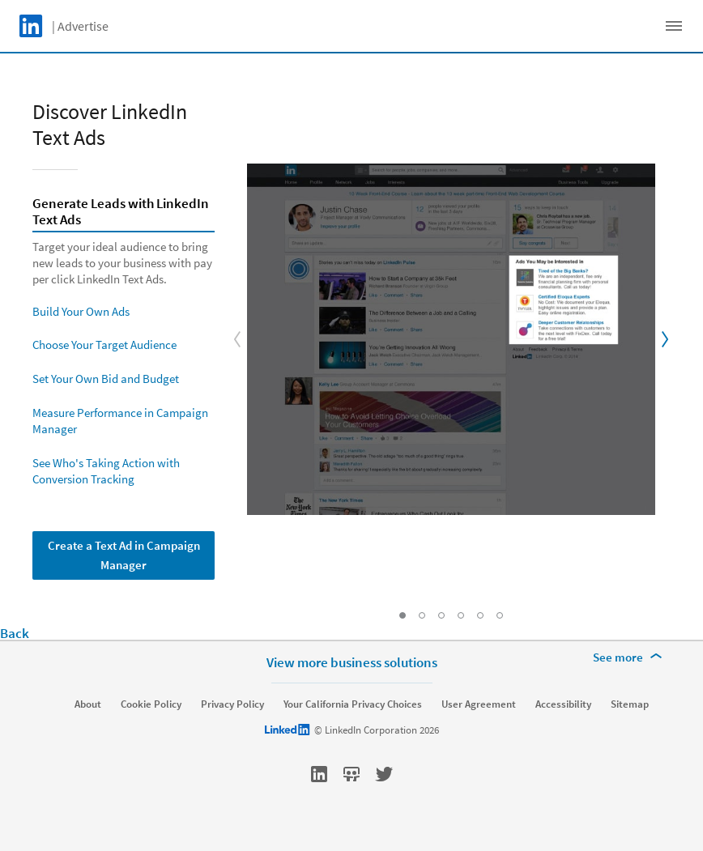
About (88, 704)
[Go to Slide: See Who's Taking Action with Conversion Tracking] (499, 615)
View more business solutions (351, 662)
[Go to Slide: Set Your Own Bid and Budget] (461, 615)
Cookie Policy (151, 704)
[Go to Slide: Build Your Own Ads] (422, 615)
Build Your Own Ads (81, 311)
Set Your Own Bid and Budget (105, 378)
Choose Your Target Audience (104, 344)
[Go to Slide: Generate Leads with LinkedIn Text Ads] (402, 615)
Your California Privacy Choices (352, 704)
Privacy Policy (232, 704)
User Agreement (478, 704)
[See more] (630, 657)
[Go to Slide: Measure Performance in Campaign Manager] (480, 615)
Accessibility (563, 704)
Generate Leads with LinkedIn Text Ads (120, 212)
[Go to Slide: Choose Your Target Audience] (441, 615)
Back (14, 633)
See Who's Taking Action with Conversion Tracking (106, 471)
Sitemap (630, 704)
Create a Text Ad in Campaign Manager (124, 555)
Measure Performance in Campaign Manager (120, 420)
